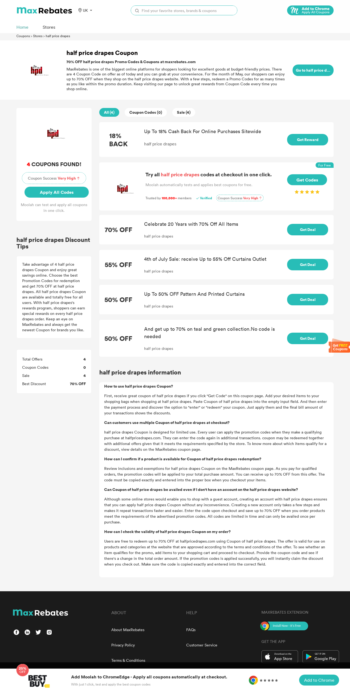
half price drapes (58, 35)
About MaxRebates (127, 629)
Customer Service (201, 645)
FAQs (191, 629)
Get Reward (308, 139)
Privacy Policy (123, 645)
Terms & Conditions (128, 660)
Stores (37, 35)
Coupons (23, 35)
